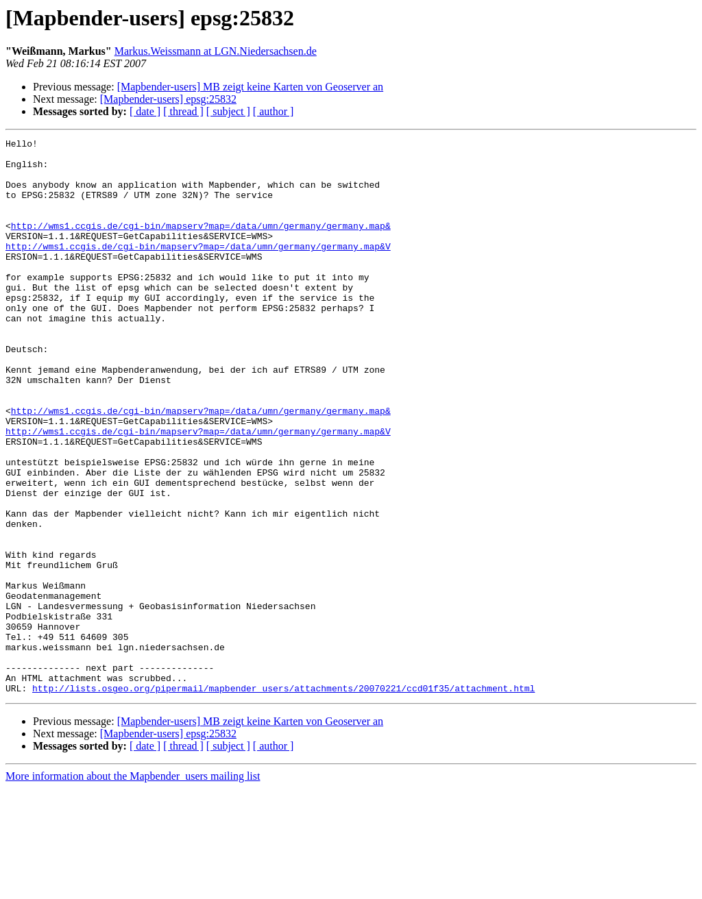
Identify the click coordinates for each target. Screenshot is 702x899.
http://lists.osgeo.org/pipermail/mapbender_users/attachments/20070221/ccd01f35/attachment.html (283, 799)
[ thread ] (183, 111)
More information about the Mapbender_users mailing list (132, 887)
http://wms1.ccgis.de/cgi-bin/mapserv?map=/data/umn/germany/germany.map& (201, 244)
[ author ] (273, 111)
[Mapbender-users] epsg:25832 (168, 99)
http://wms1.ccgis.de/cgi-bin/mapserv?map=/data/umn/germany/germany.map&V (198, 268)
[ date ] (145, 111)
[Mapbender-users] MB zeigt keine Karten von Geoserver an (250, 87)
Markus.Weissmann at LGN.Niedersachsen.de (215, 51)
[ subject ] (228, 111)
